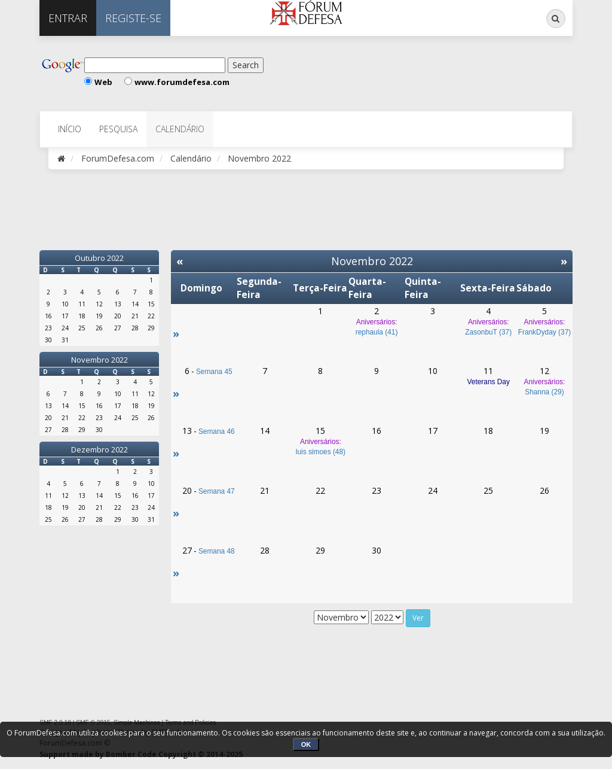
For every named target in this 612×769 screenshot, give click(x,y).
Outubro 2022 (99, 258)
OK (306, 744)
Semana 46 (216, 431)
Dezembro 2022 (99, 449)
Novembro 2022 (99, 359)
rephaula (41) (377, 332)
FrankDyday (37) (544, 332)
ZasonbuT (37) (488, 332)
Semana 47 (216, 491)
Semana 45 (214, 371)
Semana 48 (216, 551)
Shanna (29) (544, 392)
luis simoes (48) (320, 452)
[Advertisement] (409, 72)
